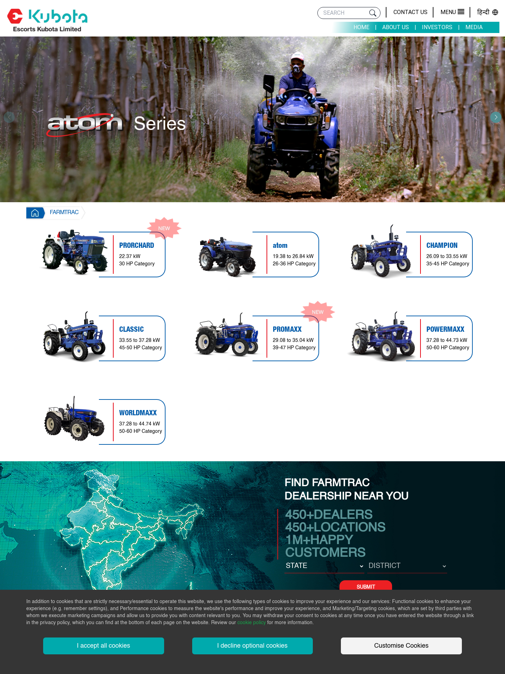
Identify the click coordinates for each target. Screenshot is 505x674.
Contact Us (410, 12)
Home (361, 27)
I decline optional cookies (252, 646)
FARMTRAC (64, 213)
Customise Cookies (401, 646)
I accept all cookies (103, 646)
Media (474, 27)
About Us (395, 27)
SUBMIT (366, 587)
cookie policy (251, 622)
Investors (437, 27)
